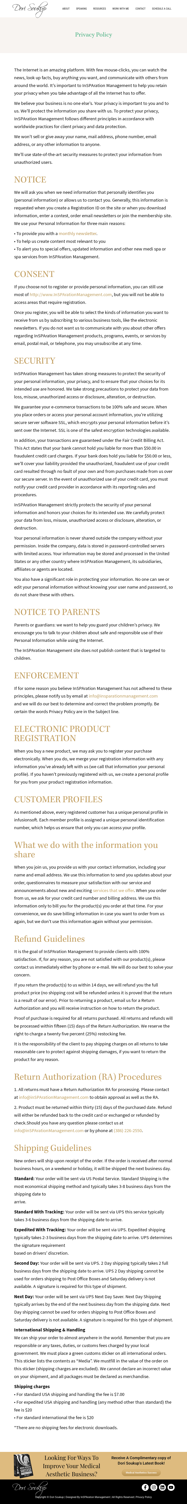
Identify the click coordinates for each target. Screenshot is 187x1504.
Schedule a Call (161, 8)
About (66, 8)
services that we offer (113, 890)
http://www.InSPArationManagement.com (71, 294)
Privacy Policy (144, 1497)
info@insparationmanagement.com (123, 696)
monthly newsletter (77, 233)
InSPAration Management (95, 1497)
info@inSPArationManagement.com (54, 1097)
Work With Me (120, 8)
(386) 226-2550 (128, 1130)
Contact (140, 8)
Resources (99, 8)
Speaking (81, 8)
